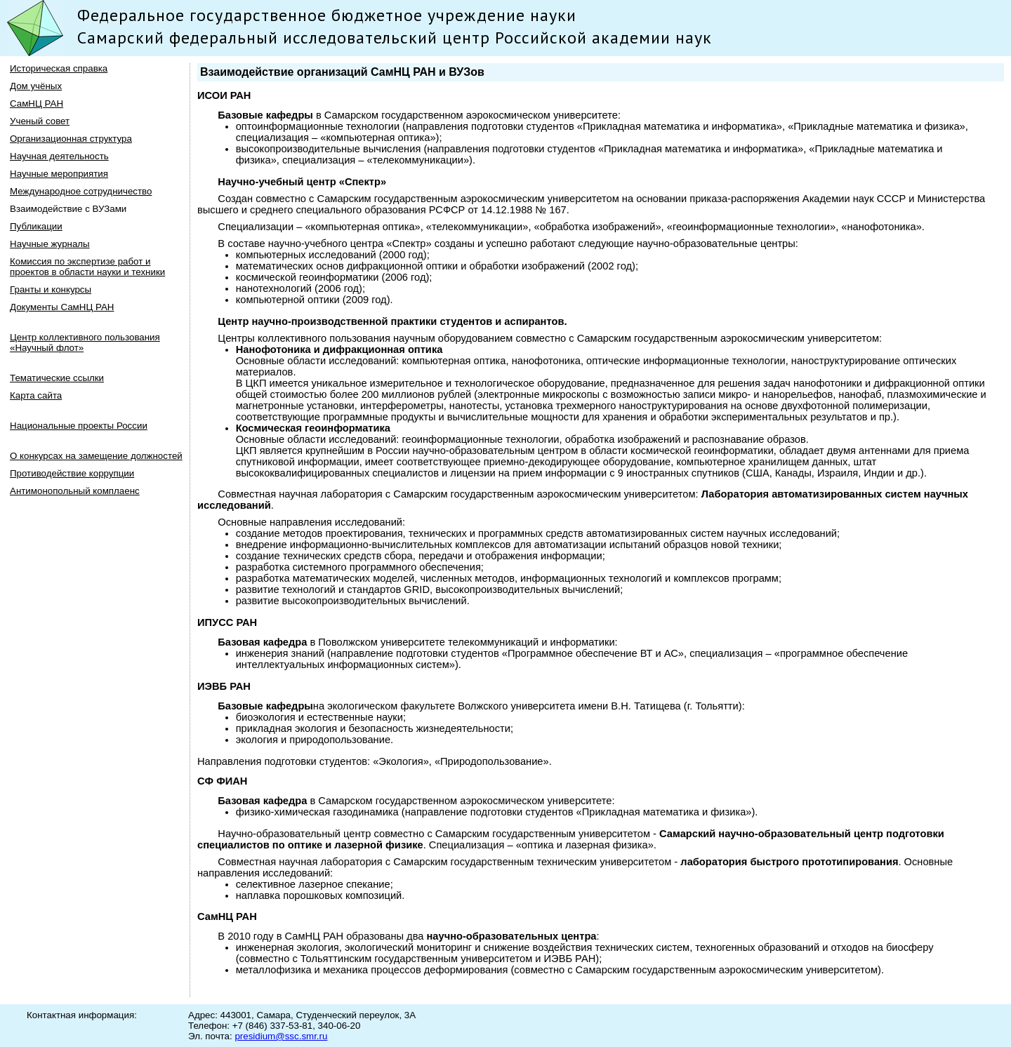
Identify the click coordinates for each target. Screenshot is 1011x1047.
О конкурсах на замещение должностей (96, 456)
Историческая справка (58, 68)
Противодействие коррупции (72, 473)
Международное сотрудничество (81, 191)
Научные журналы (50, 244)
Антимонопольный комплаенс (75, 491)
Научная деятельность (59, 156)
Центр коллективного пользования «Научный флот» (85, 342)
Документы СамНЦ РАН (62, 307)
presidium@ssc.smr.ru (280, 1036)
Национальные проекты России (78, 425)
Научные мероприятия (59, 173)
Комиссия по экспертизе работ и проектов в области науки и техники (87, 266)
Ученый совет (40, 121)
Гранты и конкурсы (50, 289)
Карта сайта (36, 395)
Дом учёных (36, 86)
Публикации (36, 226)
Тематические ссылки (57, 378)
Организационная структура (71, 138)
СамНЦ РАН (36, 103)
